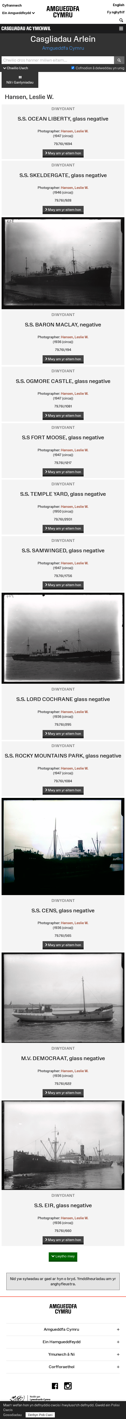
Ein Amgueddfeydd (18, 13)
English (118, 5)
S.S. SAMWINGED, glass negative (63, 550)
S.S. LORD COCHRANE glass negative (63, 699)
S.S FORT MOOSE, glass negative (63, 437)
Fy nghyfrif (115, 12)
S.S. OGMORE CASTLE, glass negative (63, 381)
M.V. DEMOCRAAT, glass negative (63, 1058)
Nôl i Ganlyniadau (20, 79)
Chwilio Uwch (15, 68)
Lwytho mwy (63, 1256)
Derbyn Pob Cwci (40, 1415)
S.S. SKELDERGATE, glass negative (63, 175)
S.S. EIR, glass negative (63, 1205)
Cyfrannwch (12, 5)
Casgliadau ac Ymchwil (26, 28)
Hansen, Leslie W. (74, 131)
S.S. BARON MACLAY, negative (63, 324)
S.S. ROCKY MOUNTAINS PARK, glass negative (63, 756)
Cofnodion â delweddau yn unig (100, 68)
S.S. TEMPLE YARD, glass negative (63, 494)
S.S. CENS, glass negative (63, 910)
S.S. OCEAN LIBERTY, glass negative (63, 119)
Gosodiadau (12, 1415)
